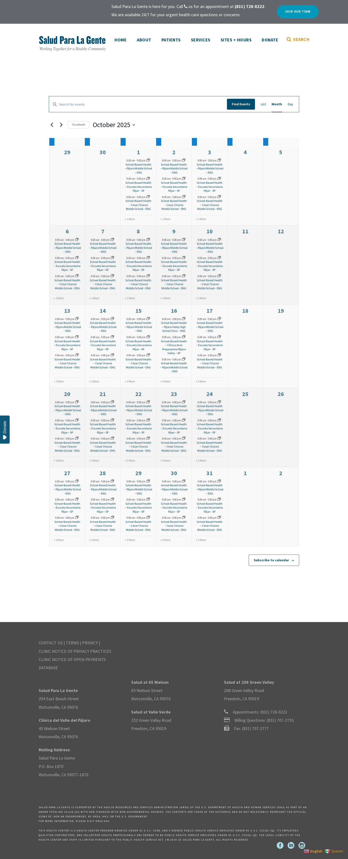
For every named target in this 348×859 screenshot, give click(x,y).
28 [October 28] (103, 473)
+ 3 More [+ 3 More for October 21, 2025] (94, 460)
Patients (171, 40)
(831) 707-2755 (280, 720)
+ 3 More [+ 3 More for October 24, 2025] (201, 460)
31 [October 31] (209, 473)
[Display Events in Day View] (290, 104)
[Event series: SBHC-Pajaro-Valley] (183, 319)
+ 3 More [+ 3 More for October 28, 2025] (94, 540)
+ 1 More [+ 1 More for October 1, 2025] (130, 219)
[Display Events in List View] (263, 104)
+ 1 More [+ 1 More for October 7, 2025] (94, 298)
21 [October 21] (103, 394)
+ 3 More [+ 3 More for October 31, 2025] (201, 540)
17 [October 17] (209, 310)
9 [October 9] (173, 231)
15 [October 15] (138, 310)
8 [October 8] (138, 231)
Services (200, 40)
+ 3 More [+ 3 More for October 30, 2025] (165, 540)
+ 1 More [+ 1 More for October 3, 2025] (201, 219)
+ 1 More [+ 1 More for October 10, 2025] (201, 298)
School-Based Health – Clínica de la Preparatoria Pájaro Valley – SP (174, 347)
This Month (78, 124)
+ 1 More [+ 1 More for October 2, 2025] (165, 219)
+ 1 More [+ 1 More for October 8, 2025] (130, 298)
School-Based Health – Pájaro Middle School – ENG (138, 168)
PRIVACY (90, 643)
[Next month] (61, 125)
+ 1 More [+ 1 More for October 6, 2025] (58, 298)
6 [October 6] (67, 231)
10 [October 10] (209, 231)
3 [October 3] (209, 152)
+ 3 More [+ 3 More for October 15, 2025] (130, 381)
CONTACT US (51, 643)
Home (121, 40)
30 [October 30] (174, 473)
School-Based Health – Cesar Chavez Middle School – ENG (138, 205)
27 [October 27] (67, 473)
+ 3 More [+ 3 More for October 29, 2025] (130, 540)
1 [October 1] (138, 152)
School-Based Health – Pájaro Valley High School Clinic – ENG (174, 327)
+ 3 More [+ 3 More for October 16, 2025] (165, 381)
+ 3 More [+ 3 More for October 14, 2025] (94, 381)
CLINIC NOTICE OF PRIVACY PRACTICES (75, 651)
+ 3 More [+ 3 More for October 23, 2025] (165, 460)
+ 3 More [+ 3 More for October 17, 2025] (201, 381)
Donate (270, 40)
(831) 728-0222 (273, 712)
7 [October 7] (102, 231)
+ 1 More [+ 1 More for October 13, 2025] (58, 381)
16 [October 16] (174, 310)
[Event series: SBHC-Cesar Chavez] (148, 197)
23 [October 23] (174, 394)
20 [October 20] (67, 394)
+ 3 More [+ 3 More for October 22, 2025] (130, 460)
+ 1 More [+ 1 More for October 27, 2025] (58, 540)
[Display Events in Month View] (277, 104)
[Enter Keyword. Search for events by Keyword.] (138, 104)
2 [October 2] (173, 152)
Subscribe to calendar (271, 560)
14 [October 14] (103, 310)
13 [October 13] (67, 310)
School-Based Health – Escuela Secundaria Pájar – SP (138, 186)
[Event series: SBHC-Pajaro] (148, 160)
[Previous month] (52, 125)
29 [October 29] (138, 473)
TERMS (72, 643)
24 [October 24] (209, 394)
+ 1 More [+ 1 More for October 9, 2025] (165, 298)
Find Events (241, 104)
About (144, 40)
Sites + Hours (236, 40)
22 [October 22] (138, 394)
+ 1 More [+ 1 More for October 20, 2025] (58, 460)
